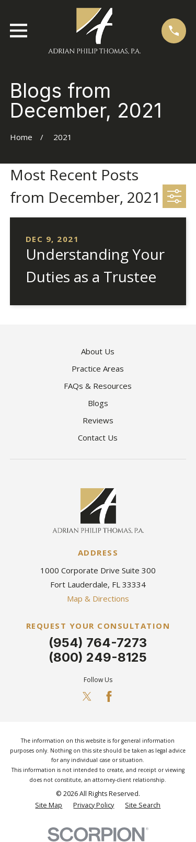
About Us (97, 351)
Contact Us (98, 437)
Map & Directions (98, 598)
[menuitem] (48, 806)
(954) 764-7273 (98, 642)
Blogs (98, 403)
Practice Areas (98, 368)
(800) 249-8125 (98, 657)
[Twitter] (87, 696)
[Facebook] (108, 696)
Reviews (98, 420)
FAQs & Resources (98, 385)
